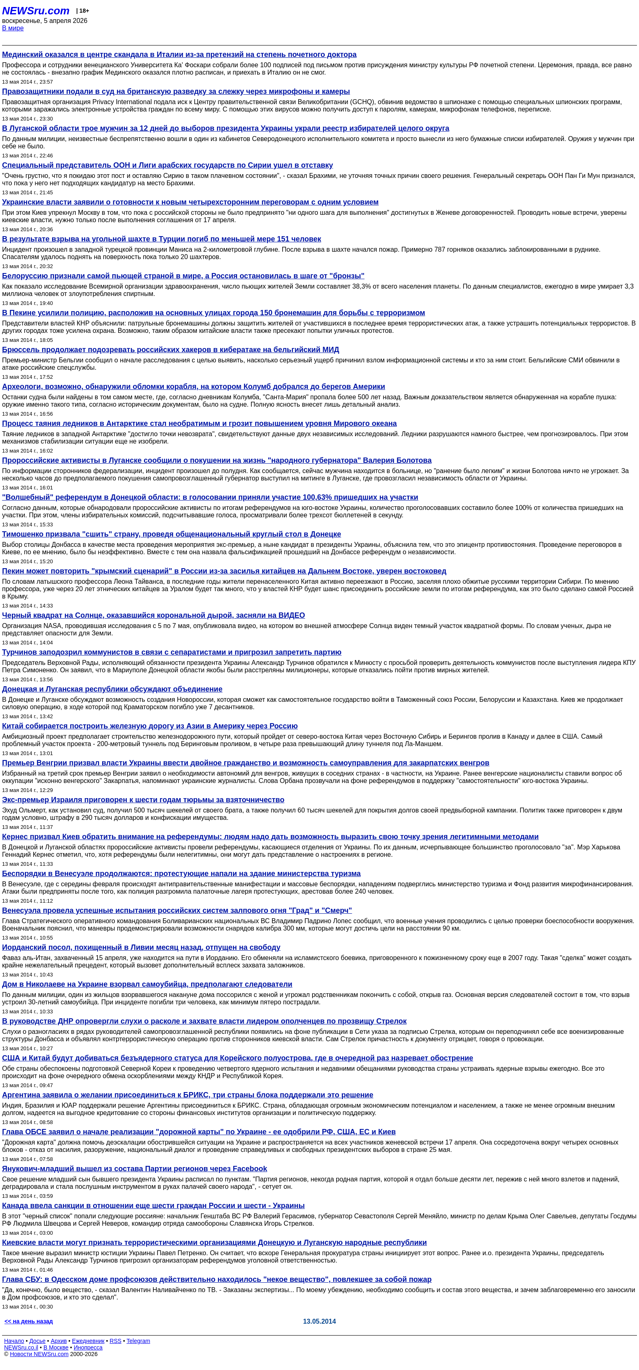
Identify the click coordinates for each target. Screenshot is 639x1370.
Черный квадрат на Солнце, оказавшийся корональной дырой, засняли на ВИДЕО (153, 615)
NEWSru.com (36, 11)
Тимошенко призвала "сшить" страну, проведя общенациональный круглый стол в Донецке (171, 534)
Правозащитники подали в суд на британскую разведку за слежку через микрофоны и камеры (176, 91)
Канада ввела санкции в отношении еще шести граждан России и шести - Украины (153, 1206)
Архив (59, 1341)
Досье (37, 1341)
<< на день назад (29, 1321)
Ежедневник (88, 1341)
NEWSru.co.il (21, 1347)
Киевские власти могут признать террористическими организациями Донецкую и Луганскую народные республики (214, 1242)
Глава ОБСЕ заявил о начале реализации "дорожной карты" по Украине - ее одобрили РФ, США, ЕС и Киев (199, 1132)
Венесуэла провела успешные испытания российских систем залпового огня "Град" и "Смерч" (177, 910)
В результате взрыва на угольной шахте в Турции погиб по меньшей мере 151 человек (161, 239)
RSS (115, 1341)
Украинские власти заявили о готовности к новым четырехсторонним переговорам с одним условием (190, 202)
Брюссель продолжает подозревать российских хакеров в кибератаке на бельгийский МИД (170, 350)
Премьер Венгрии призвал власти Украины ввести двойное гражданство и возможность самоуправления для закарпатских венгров (245, 763)
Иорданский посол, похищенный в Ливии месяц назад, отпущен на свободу (141, 947)
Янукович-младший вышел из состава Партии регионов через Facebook (134, 1169)
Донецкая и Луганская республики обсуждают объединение (112, 689)
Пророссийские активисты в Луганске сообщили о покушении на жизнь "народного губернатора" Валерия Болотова (216, 460)
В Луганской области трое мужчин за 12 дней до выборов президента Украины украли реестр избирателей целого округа (226, 128)
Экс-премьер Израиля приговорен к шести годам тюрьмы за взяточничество (143, 800)
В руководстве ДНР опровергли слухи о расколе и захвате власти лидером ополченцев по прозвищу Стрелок (204, 1021)
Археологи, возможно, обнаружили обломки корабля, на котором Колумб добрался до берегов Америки (193, 386)
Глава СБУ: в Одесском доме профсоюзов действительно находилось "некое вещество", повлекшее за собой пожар (217, 1279)
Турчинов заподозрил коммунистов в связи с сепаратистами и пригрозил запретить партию (172, 652)
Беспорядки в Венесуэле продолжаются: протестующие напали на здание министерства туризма (181, 873)
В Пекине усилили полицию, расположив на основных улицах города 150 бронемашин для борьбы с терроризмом (213, 313)
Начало (14, 1341)
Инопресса (88, 1347)
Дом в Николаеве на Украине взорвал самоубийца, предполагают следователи (147, 984)
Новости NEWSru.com (39, 1354)
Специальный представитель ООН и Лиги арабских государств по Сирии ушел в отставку (167, 165)
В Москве (55, 1347)
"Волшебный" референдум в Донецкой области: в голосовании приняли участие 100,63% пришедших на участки (210, 497)
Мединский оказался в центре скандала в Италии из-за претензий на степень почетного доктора (179, 54)
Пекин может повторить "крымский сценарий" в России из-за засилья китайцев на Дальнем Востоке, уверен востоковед (224, 571)
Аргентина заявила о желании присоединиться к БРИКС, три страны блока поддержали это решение (187, 1095)
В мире (13, 28)
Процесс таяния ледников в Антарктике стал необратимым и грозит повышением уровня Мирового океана (199, 423)
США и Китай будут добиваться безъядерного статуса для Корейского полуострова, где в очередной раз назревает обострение (237, 1058)
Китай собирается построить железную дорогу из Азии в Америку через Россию (150, 726)
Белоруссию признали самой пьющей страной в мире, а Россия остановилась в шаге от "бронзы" (183, 276)
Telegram (139, 1341)
